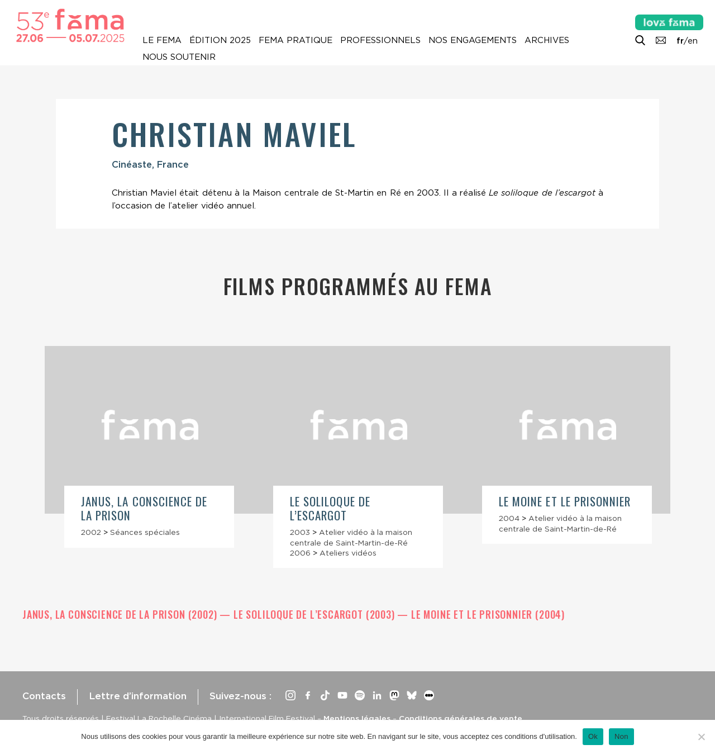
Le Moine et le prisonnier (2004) (488, 614)
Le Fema (162, 40)
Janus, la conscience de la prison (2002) (121, 614)
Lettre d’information (138, 695)
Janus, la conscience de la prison (144, 508)
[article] (149, 447)
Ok (593, 736)
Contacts (44, 695)
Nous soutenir (179, 57)
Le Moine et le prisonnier (565, 501)
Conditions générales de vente (460, 718)
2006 (300, 552)
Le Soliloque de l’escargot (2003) (315, 614)
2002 (91, 532)
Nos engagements (472, 40)
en (693, 41)
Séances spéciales (145, 532)
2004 (509, 518)
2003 (300, 532)
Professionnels (380, 40)
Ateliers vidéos (348, 552)
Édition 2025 (220, 40)
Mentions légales (356, 718)
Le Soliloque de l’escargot (330, 508)
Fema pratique (295, 40)
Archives (547, 40)
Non (621, 736)
